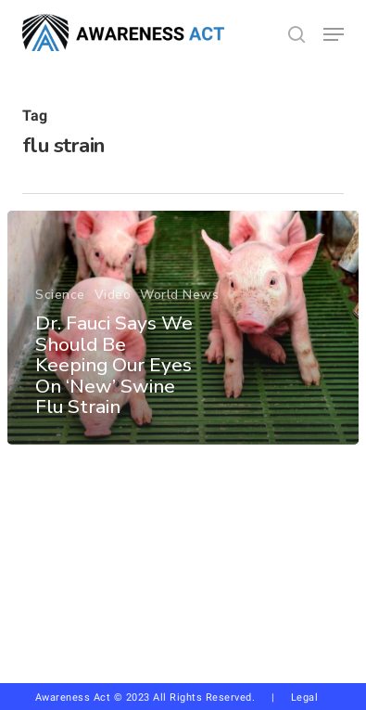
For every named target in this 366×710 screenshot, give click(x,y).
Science (60, 295)
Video (113, 295)
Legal (305, 697)
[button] (333, 34)
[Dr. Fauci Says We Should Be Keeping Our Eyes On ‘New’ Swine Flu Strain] (183, 328)
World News (179, 295)
